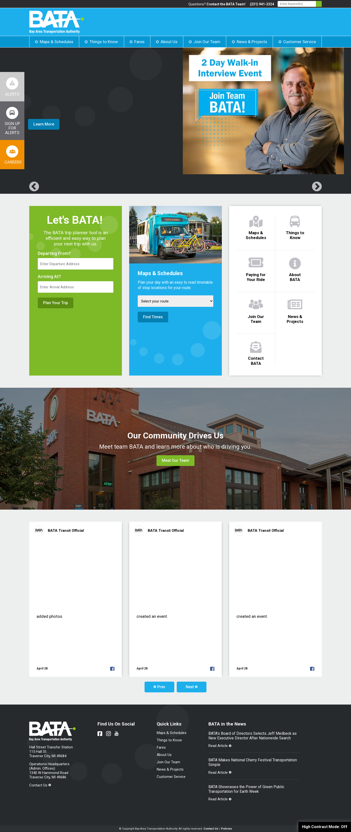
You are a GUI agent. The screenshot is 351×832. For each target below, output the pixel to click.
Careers (12, 162)
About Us (169, 41)
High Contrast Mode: (324, 826)
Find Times (153, 317)
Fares (139, 41)
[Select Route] (175, 301)
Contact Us (38, 785)
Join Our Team (207, 41)
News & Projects (252, 41)
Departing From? (54, 253)
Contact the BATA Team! (225, 4)
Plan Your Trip (55, 302)
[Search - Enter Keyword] (300, 4)
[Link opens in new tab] (12, 120)
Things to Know (103, 41)
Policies (226, 828)
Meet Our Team (175, 460)
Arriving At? (49, 276)
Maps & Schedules (56, 41)
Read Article (218, 746)
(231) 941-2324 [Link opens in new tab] (262, 4)
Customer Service (299, 41)
